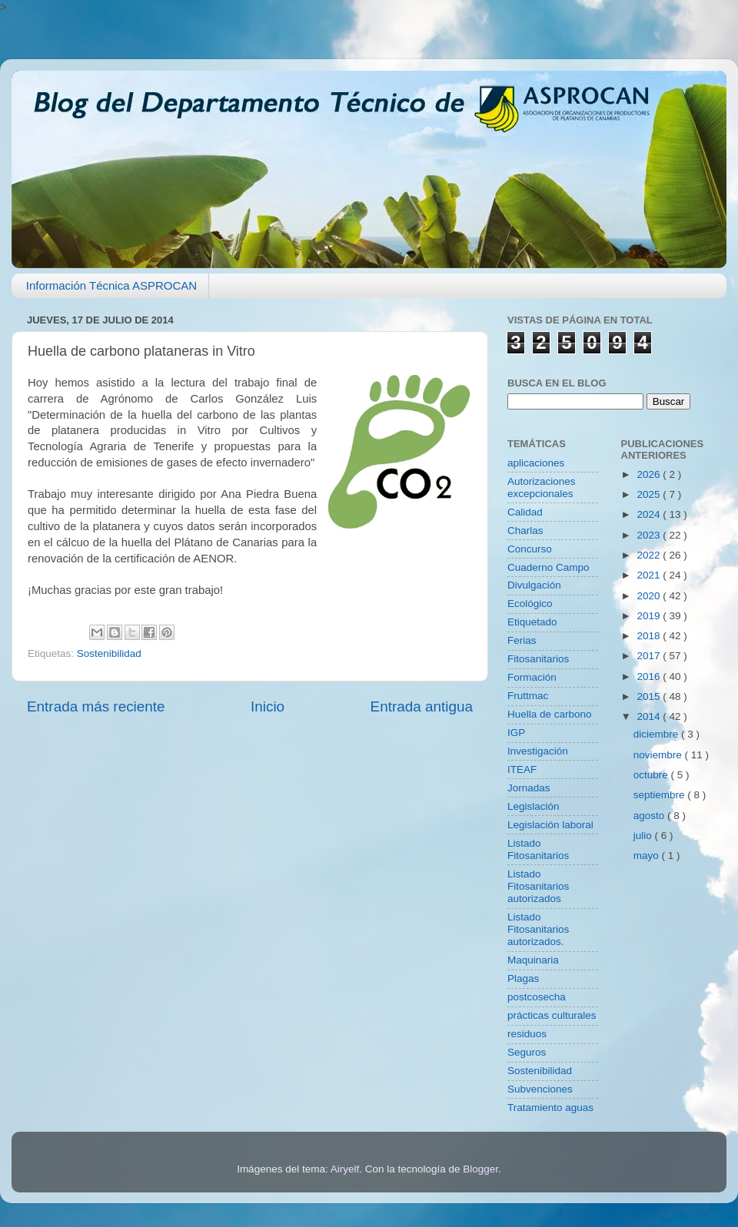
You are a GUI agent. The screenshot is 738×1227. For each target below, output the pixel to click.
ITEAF (522, 769)
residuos (527, 1034)
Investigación (537, 751)
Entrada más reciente (96, 706)
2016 (650, 676)
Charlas (525, 530)
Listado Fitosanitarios (538, 849)
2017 (650, 656)
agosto (650, 815)
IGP (516, 732)
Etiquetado (532, 622)
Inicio (267, 706)
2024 (650, 514)
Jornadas (528, 788)
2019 (650, 616)
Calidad (525, 512)
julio (644, 835)
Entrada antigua (422, 706)
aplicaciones (535, 463)
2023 (650, 535)
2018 (650, 636)
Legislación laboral (550, 825)
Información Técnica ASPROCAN (111, 285)
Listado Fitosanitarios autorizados (538, 886)
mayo (647, 855)
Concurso (529, 549)
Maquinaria (533, 960)
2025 (650, 494)
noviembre (659, 755)
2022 (650, 555)
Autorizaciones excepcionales (541, 487)
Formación (532, 677)
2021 (650, 575)
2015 (650, 696)
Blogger (480, 1169)
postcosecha (536, 997)
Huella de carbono (549, 714)
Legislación (533, 806)
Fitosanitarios (538, 659)
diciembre (657, 734)
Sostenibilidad (109, 653)
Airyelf (345, 1169)
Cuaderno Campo (548, 567)
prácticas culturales (552, 1015)
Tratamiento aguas (550, 1107)
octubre (652, 775)
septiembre (660, 795)
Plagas (523, 978)
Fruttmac (527, 695)
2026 (650, 474)
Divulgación (534, 585)
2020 (650, 596)
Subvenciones (540, 1089)
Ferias (522, 640)
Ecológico (530, 603)
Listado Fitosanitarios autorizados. (538, 929)
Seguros (526, 1052)
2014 (650, 716)
